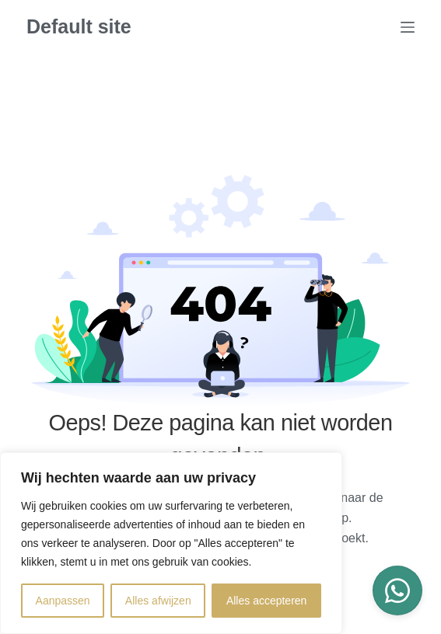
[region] (171, 543)
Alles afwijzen (158, 600)
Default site (78, 26)
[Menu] (408, 27)
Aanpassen (63, 600)
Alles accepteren (266, 600)
